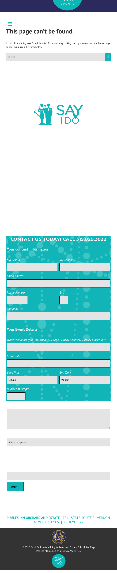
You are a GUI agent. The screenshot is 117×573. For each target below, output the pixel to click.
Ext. (61, 295)
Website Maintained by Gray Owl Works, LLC (58, 553)
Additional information (21, 408)
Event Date (13, 359)
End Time (65, 375)
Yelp (28, 224)
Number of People (18, 391)
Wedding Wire (35, 152)
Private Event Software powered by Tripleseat (90, 485)
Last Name (66, 262)
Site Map (90, 549)
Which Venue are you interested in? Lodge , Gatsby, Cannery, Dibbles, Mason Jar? (57, 342)
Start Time (13, 375)
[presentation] (33, 458)
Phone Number (16, 295)
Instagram (32, 196)
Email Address (16, 278)
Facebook (31, 167)
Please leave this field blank (24, 471)
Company (12, 311)
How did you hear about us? (24, 437)
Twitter (30, 181)
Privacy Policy (77, 549)
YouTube (31, 210)
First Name (14, 262)
